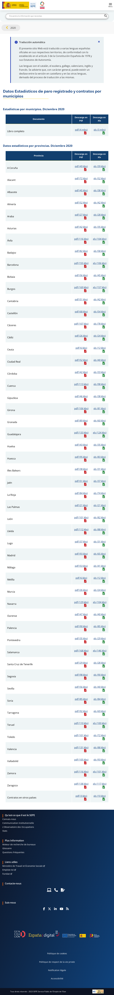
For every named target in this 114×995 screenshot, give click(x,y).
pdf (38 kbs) (81, 469)
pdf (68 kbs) (81, 311)
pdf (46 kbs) (81, 396)
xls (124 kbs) (99, 432)
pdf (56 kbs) (81, 275)
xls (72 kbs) (100, 735)
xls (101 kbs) (99, 771)
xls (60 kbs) (100, 420)
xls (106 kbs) (99, 263)
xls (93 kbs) (100, 759)
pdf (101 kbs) (81, 517)
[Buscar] (57, 16)
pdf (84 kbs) (81, 493)
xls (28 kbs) (100, 214)
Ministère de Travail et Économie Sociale (22, 866)
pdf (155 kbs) (81, 263)
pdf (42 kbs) (81, 227)
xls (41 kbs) (100, 566)
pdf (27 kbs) (81, 214)
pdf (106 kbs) (81, 408)
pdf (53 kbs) (81, 566)
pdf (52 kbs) (81, 202)
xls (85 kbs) (100, 626)
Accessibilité (57, 978)
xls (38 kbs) (100, 190)
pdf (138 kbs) (81, 783)
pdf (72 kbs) (81, 178)
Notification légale (57, 970)
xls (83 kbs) (100, 457)
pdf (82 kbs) (81, 251)
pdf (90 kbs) (81, 626)
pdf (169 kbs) (81, 287)
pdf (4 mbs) (81, 129)
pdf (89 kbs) (81, 420)
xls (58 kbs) (100, 251)
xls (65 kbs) (100, 553)
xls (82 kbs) (100, 517)
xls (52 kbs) (100, 178)
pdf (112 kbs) (81, 529)
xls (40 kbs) (100, 360)
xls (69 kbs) (100, 711)
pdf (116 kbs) (81, 239)
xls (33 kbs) (100, 372)
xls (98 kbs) (100, 384)
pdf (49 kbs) (81, 166)
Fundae (6, 873)
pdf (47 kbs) (81, 614)
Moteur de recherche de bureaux (18, 844)
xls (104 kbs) (99, 239)
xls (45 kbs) (100, 275)
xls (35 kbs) (100, 227)
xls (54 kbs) (100, 311)
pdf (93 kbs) (81, 553)
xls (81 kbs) (100, 408)
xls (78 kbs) (100, 323)
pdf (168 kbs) (81, 650)
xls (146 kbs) (99, 650)
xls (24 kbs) (100, 335)
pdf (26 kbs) (81, 335)
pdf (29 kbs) (81, 662)
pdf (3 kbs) (81, 796)
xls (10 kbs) (100, 796)
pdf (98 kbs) (81, 674)
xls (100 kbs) (99, 723)
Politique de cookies (57, 953)
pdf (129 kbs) (81, 602)
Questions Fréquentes (13, 852)
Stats (4, 830)
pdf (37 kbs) (81, 541)
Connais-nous (9, 819)
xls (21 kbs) (100, 505)
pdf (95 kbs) (81, 457)
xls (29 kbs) (100, 638)
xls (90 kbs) (100, 674)
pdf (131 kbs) (81, 747)
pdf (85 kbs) (81, 699)
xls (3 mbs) (100, 129)
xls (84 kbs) (100, 699)
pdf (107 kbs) (81, 323)
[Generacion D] (57, 934)
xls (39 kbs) (100, 166)
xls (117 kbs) (99, 783)
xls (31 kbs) (100, 469)
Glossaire (7, 848)
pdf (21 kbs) (81, 505)
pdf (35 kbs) (81, 638)
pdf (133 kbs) (81, 432)
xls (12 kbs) (100, 348)
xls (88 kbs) (100, 529)
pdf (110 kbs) (81, 723)
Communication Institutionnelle (18, 823)
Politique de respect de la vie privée (57, 961)
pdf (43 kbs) (81, 444)
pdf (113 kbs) (81, 384)
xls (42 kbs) (100, 202)
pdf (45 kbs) (81, 190)
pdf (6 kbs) (81, 348)
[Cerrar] (99, 41)
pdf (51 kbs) (81, 299)
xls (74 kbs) (100, 493)
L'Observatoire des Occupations (18, 827)
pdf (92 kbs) (81, 711)
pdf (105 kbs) (81, 759)
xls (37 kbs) (100, 481)
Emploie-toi (8, 869)
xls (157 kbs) (99, 287)
